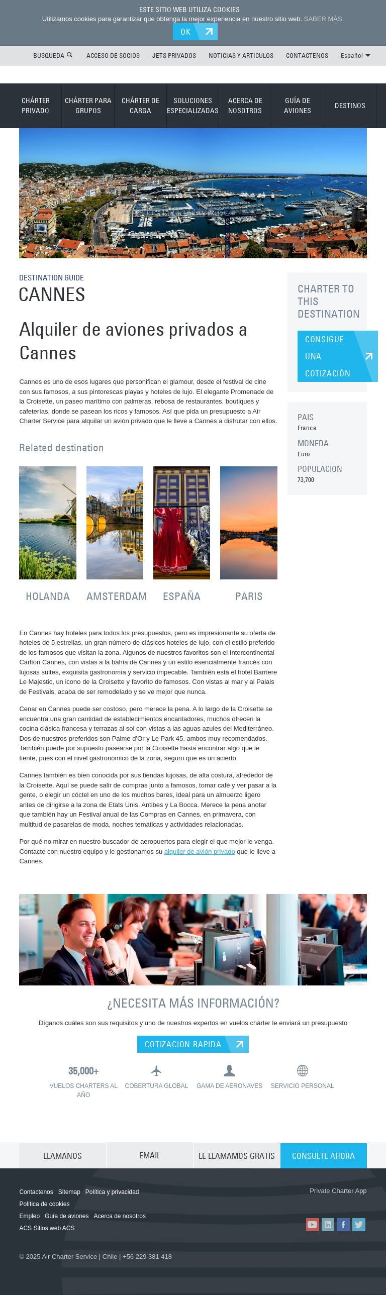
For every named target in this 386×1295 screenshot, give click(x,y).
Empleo (29, 1215)
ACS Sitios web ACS (46, 1227)
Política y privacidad (112, 1190)
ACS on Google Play (339, 1201)
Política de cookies (44, 1203)
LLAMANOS (62, 1154)
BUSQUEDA (48, 55)
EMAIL (149, 1154)
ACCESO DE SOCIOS (113, 55)
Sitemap (69, 1190)
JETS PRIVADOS (174, 55)
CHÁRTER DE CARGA (140, 105)
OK (187, 31)
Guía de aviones (66, 1215)
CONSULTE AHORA (323, 1154)
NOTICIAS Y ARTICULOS (241, 55)
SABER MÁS (323, 19)
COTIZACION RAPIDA (183, 1043)
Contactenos (36, 1190)
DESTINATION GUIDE (54, 277)
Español (355, 55)
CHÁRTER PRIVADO (36, 105)
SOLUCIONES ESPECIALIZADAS (193, 105)
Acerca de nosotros (120, 1215)
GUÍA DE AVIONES (297, 105)
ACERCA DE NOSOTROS (245, 105)
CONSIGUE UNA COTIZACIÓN (328, 356)
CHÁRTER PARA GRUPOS (88, 105)
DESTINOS (350, 105)
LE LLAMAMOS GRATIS (237, 1154)
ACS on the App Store (279, 1201)
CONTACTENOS (307, 55)
